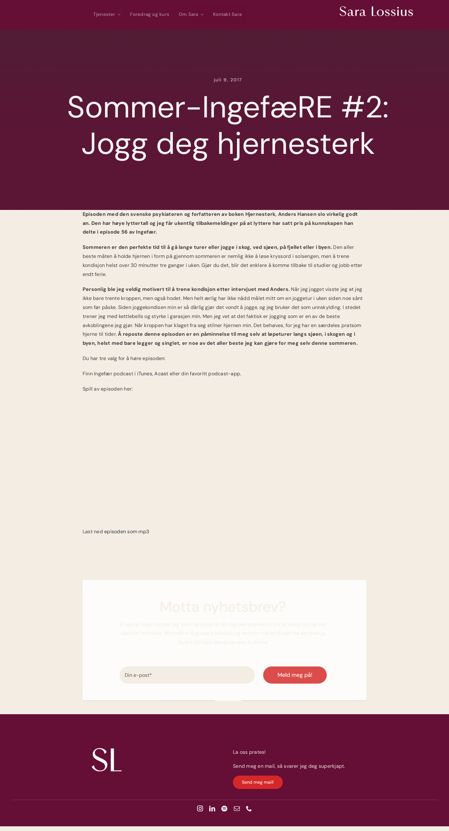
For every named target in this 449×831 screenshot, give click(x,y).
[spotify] (224, 808)
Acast (161, 373)
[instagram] (200, 808)
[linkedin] (212, 808)
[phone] (249, 808)
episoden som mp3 (126, 531)
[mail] (237, 808)
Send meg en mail (254, 766)
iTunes (144, 373)
